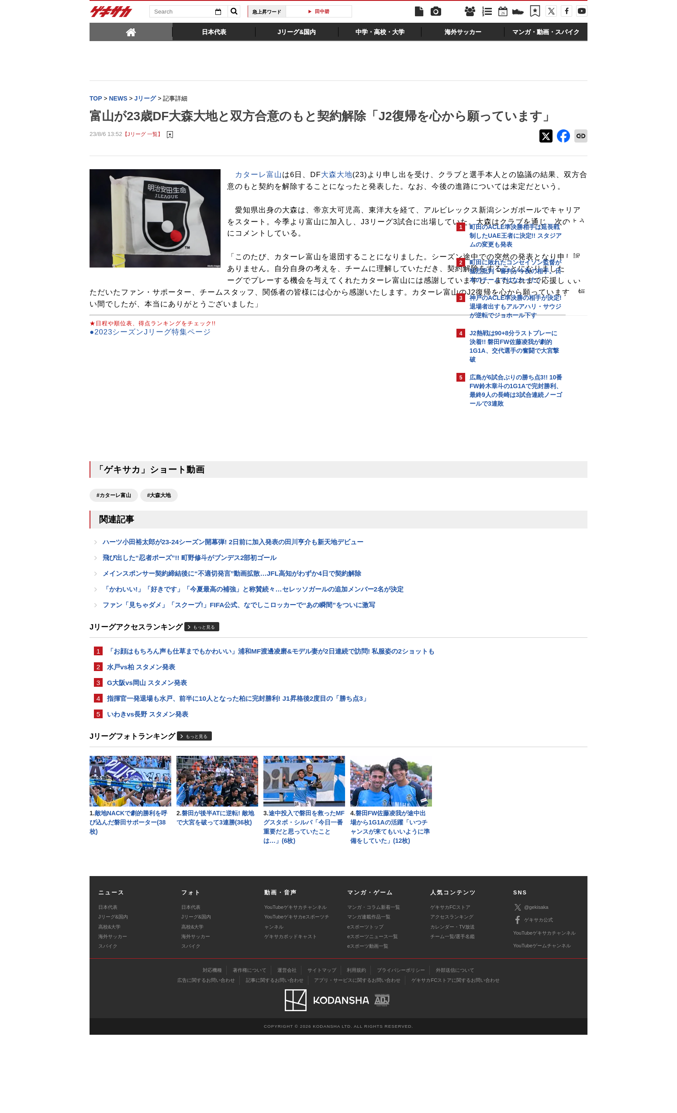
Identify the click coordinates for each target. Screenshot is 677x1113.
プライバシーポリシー (401, 1048)
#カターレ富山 (114, 561)
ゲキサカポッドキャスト (290, 1014)
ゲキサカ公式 (533, 999)
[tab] (131, 31)
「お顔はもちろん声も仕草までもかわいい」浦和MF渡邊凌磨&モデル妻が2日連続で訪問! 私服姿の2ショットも (271, 722)
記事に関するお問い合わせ (275, 1058)
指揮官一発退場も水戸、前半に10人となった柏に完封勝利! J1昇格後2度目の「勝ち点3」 (238, 772)
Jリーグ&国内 (113, 995)
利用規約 (356, 1048)
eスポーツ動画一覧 (367, 1024)
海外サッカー (112, 1014)
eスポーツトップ (365, 1005)
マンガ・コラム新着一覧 (373, 985)
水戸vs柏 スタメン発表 (141, 739)
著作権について (249, 1048)
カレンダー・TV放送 (452, 1005)
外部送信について (455, 1048)
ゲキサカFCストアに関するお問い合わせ (455, 1058)
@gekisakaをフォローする (505, 544)
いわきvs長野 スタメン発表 (147, 789)
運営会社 (287, 1048)
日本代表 (107, 985)
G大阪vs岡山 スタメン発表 (147, 755)
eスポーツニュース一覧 (372, 1014)
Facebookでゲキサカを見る (506, 562)
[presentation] (131, 31)
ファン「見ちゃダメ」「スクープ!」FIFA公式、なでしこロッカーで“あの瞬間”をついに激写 (239, 675)
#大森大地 (159, 561)
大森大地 (336, 193)
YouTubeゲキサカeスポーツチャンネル (296, 1000)
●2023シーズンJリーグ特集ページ (150, 397)
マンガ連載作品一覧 (368, 995)
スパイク (107, 1024)
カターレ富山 (258, 193)
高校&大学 (109, 1005)
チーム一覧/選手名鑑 (452, 1014)
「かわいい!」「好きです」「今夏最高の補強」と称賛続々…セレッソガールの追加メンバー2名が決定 (253, 658)
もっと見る (204, 698)
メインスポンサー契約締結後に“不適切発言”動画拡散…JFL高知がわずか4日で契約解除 (232, 642)
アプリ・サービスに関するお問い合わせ (357, 1058)
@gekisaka (531, 986)
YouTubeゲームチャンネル (542, 1023)
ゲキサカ (111, 14)
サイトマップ (321, 1048)
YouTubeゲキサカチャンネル (295, 985)
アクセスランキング (451, 995)
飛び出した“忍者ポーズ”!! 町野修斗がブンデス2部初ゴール (189, 625)
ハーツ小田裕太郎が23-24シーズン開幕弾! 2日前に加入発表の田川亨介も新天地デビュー (233, 608)
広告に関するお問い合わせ (206, 1058)
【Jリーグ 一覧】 (142, 153)
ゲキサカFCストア (450, 985)
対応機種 (212, 1048)
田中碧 (322, 11)
